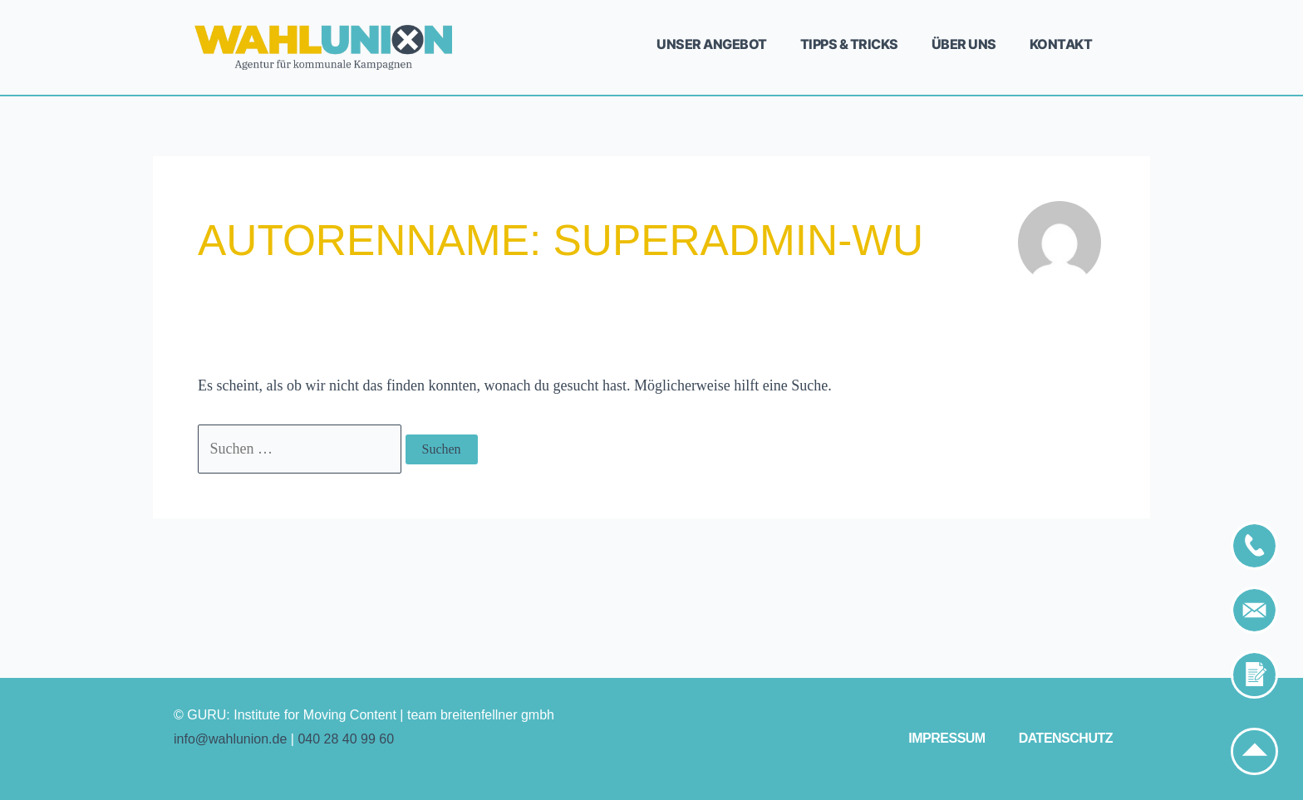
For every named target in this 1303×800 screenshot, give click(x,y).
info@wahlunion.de (230, 739)
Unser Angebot (711, 44)
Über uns (964, 44)
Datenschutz (1066, 738)
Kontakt (1061, 44)
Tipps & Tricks (849, 44)
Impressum (946, 738)
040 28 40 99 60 (345, 739)
